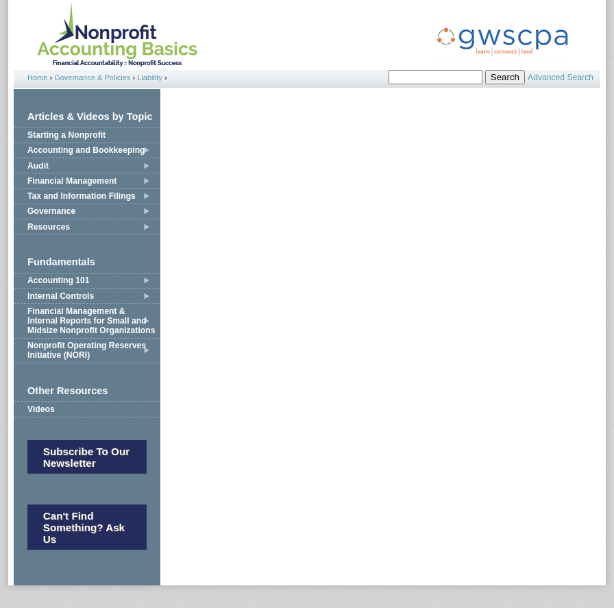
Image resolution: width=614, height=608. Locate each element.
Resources (48, 227)
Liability (149, 77)
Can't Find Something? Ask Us (84, 527)
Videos (41, 409)
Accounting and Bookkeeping (86, 150)
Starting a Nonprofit (66, 135)
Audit (38, 166)
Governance (51, 211)
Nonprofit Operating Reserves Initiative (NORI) (86, 350)
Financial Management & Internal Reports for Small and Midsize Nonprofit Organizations (91, 320)
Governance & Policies (92, 77)
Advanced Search (560, 77)
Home (37, 77)
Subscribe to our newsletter (86, 457)
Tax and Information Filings (81, 196)
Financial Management (71, 181)
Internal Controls (60, 296)
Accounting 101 (58, 280)
